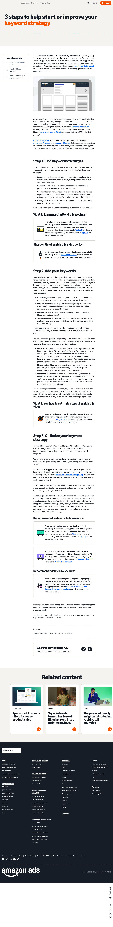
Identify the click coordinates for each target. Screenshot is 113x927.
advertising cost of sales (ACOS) (69, 475)
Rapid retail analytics (38, 813)
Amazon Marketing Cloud (39, 826)
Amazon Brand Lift (37, 799)
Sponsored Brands (62, 143)
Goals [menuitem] (4, 760)
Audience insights (37, 764)
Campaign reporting (38, 806)
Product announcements (99, 767)
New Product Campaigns (39, 839)
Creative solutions (39, 774)
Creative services (37, 780)
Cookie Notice (57, 856)
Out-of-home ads (7, 809)
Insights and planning (40, 760)
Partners (43, 3)
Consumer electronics (68, 770)
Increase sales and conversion (11, 774)
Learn (49, 3)
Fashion (64, 777)
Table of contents (14, 58)
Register (105, 3)
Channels (65, 813)
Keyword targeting (41, 140)
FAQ (93, 777)
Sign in (94, 3)
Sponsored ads (6, 789)
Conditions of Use (16, 856)
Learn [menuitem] (94, 760)
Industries (66, 760)
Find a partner (96, 790)
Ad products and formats (8, 785)
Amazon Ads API (37, 829)
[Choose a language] (11, 750)
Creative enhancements (39, 777)
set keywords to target (84, 66)
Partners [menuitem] (95, 787)
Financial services (67, 780)
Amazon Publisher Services (40, 833)
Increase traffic (6, 770)
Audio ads (5, 806)
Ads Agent (35, 842)
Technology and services (41, 819)
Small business (24, 3)
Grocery (64, 784)
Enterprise (34, 3)
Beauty (64, 767)
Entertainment (66, 774)
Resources (95, 770)
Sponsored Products (80, 127)
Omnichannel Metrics (38, 809)
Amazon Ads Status (71, 856)
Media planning (36, 767)
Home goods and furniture (70, 790)
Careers (83, 856)
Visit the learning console (56, 419)
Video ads (5, 803)
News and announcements (100, 780)
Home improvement (68, 794)
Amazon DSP (36, 823)
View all (4, 813)
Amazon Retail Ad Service (40, 836)
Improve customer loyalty (10, 777)
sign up (85, 233)
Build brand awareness (9, 764)
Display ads (5, 799)
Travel (64, 807)
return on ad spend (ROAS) (50, 132)
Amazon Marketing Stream (40, 803)
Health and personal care (69, 787)
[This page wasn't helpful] (83, 649)
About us (4, 856)
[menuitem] (11, 801)
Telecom (64, 800)
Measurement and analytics (39, 791)
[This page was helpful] (90, 649)
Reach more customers (9, 767)
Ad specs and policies (98, 774)
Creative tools (36, 784)
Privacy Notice (29, 856)
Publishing (65, 797)
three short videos (69, 255)
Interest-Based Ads (43, 856)
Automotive (65, 764)
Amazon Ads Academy (99, 764)
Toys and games (67, 804)
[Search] (88, 3)
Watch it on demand (63, 562)
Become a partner (97, 794)
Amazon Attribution (38, 796)
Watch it (79, 230)
